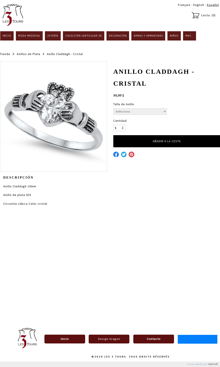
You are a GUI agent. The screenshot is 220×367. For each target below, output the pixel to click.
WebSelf (213, 364)
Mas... (189, 35)
